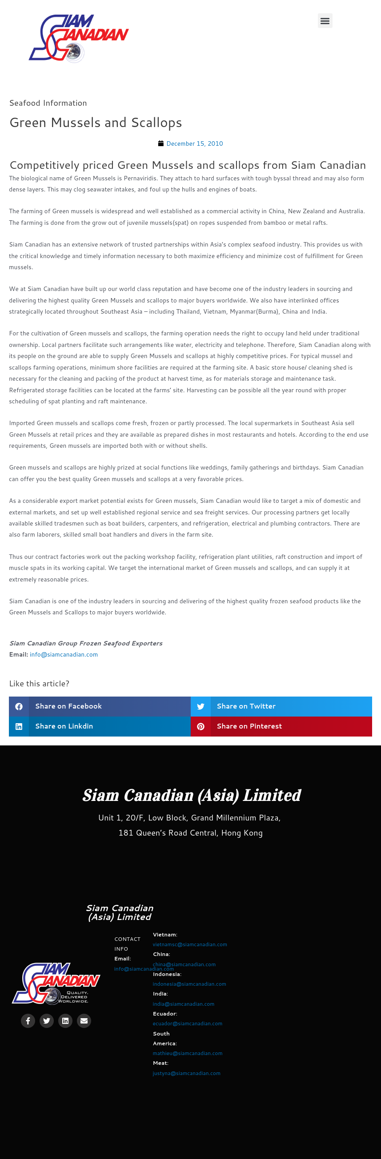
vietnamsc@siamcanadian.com (190, 944)
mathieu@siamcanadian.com (188, 1053)
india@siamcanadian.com (184, 1004)
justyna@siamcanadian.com (187, 1073)
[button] (325, 20)
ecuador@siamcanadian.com (188, 1023)
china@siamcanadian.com (184, 964)
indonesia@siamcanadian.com (189, 984)
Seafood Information (48, 102)
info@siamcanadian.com (64, 654)
